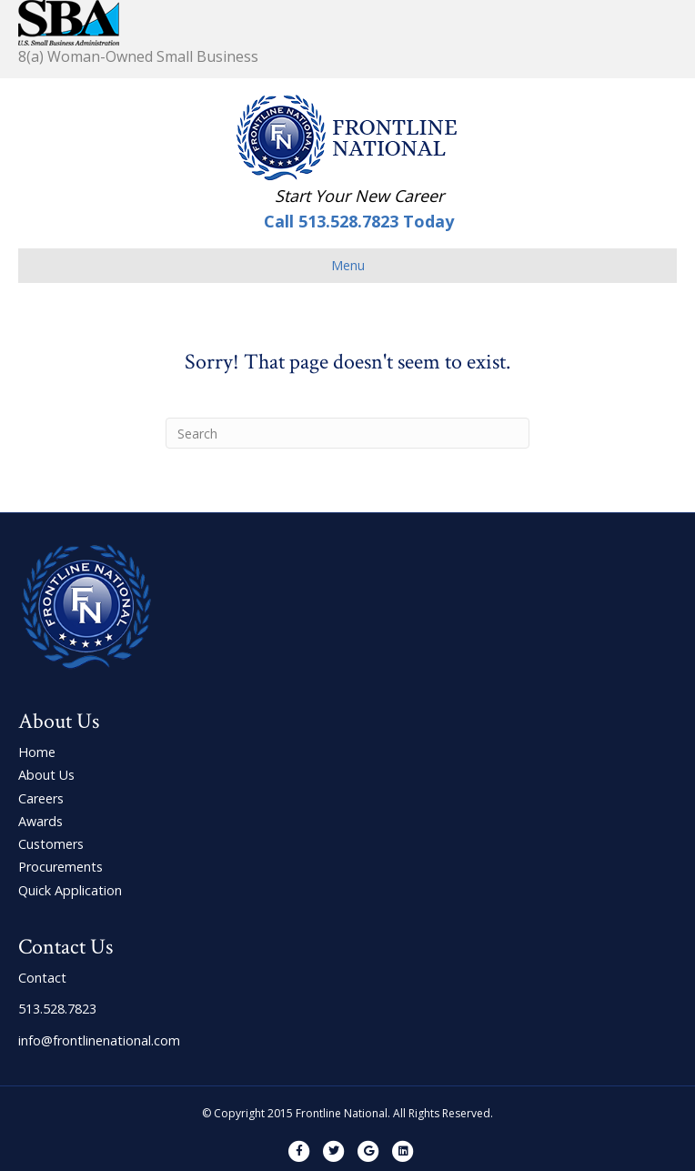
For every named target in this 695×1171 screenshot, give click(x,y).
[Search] (347, 433)
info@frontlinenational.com (99, 1040)
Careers (41, 798)
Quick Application (70, 890)
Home (36, 752)
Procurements (60, 866)
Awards (40, 821)
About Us (46, 774)
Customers (51, 844)
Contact (42, 977)
